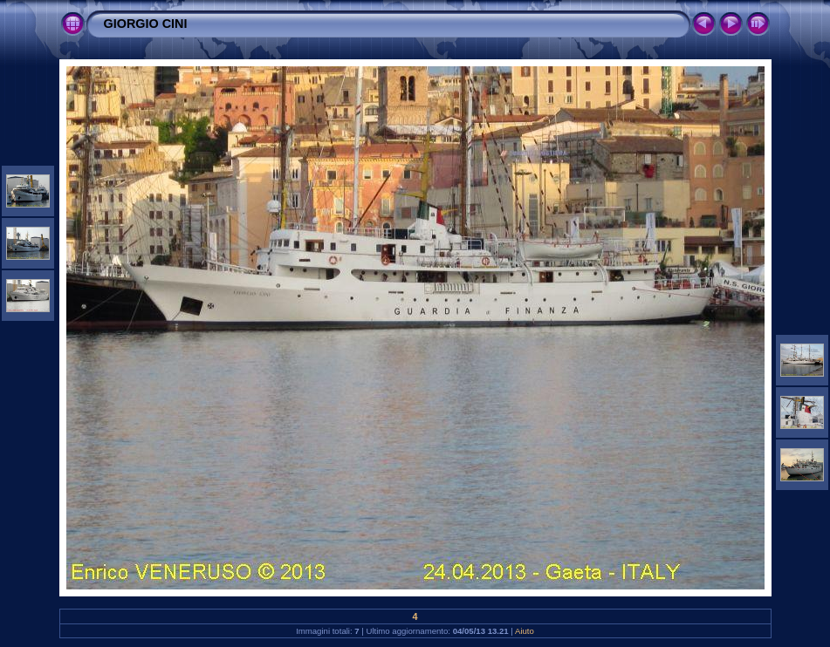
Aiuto (524, 631)
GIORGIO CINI (146, 24)
